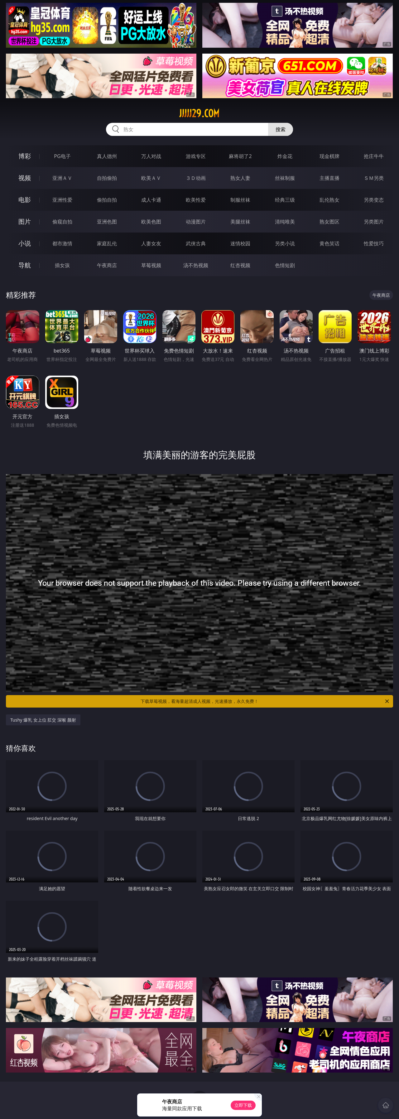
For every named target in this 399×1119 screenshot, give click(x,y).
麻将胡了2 (240, 156)
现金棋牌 (329, 156)
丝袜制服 (285, 178)
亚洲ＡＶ (62, 178)
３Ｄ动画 (196, 178)
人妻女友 (151, 243)
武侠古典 (196, 243)
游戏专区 (196, 156)
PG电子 (62, 156)
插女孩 (62, 265)
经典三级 (285, 199)
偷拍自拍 (107, 199)
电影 (24, 199)
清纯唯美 (285, 221)
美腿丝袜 (240, 221)
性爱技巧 (374, 243)
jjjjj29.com (199, 113)
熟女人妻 (240, 178)
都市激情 (62, 243)
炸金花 (284, 156)
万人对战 (151, 156)
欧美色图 (151, 221)
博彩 (24, 156)
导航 (24, 265)
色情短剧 (285, 265)
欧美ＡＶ (151, 178)
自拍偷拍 (107, 178)
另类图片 (374, 221)
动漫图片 (196, 221)
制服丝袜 (240, 199)
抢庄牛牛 (374, 156)
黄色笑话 (329, 243)
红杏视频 (240, 265)
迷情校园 (240, 243)
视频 (24, 178)
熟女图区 (329, 221)
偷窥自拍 (62, 221)
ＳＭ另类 (374, 178)
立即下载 (243, 1105)
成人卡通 (151, 199)
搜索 (281, 129)
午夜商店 (107, 265)
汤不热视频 (195, 265)
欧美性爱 (196, 199)
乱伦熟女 (329, 199)
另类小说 (285, 243)
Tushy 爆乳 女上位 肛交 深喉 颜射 (43, 720)
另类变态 (374, 199)
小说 (24, 243)
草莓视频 (151, 265)
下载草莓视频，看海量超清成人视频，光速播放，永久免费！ (265, 701)
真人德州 (107, 156)
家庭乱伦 (107, 243)
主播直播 (329, 178)
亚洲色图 (107, 221)
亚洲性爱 (62, 199)
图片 (24, 221)
